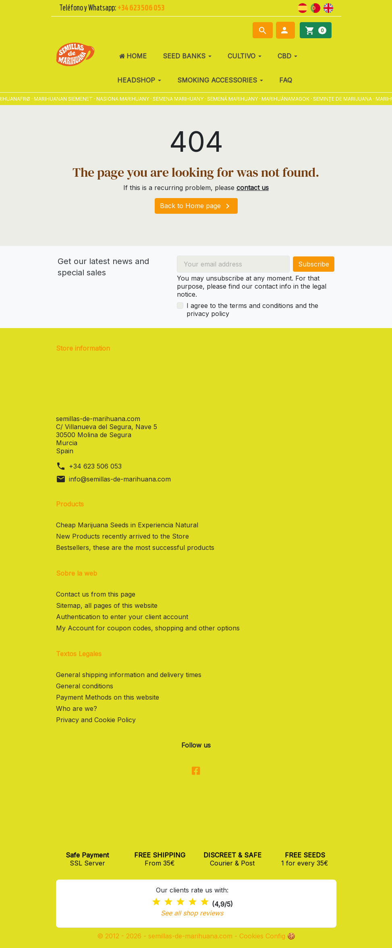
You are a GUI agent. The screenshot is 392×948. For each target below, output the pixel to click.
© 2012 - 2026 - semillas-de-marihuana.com (165, 936)
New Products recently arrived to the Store (122, 536)
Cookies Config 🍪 (267, 936)
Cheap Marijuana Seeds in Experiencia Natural (127, 525)
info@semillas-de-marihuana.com (120, 479)
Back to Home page (196, 206)
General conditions (84, 686)
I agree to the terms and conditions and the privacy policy (252, 310)
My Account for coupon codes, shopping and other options (148, 628)
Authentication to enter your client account (122, 617)
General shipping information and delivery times (128, 675)
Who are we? (76, 708)
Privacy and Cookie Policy (96, 720)
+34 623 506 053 (95, 466)
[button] (285, 30)
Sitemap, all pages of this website (107, 605)
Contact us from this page (95, 594)
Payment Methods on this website (107, 697)
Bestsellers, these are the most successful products (135, 547)
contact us (252, 188)
